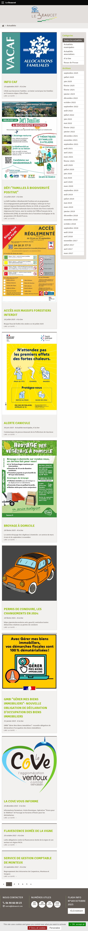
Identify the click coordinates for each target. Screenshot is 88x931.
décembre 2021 (71, 136)
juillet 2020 (69, 169)
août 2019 (68, 194)
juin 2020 (68, 173)
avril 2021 (68, 152)
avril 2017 (68, 249)
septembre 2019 (71, 190)
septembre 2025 (71, 73)
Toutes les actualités (73, 40)
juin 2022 (68, 119)
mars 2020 (68, 186)
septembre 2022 (71, 106)
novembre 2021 (70, 140)
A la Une (67, 58)
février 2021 (69, 161)
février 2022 (69, 127)
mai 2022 (68, 123)
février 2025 (69, 85)
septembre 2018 (71, 228)
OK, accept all (77, 924)
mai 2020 (68, 178)
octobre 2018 (70, 224)
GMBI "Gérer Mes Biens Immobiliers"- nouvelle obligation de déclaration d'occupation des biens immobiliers (25, 707)
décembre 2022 (71, 98)
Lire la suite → (10, 96)
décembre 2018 (71, 215)
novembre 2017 (70, 240)
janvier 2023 (69, 94)
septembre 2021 (71, 144)
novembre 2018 (70, 219)
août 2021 (68, 148)
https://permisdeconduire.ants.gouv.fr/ (19, 622)
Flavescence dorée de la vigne (28, 831)
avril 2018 (68, 236)
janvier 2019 (69, 211)
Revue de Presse (71, 62)
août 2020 (68, 165)
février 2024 (69, 90)
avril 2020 (68, 182)
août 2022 (68, 110)
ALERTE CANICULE (17, 423)
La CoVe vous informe (21, 801)
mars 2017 (68, 253)
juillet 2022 (69, 115)
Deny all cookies (37, 928)
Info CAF (10, 82)
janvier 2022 (69, 131)
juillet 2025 (69, 77)
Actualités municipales (69, 45)
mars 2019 (68, 207)
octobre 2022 (70, 102)
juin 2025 (68, 81)
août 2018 (68, 232)
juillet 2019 (69, 199)
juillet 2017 (69, 245)
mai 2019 (68, 203)
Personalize (55, 928)
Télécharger (76, 911)
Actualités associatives (69, 52)
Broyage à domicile (19, 526)
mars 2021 (68, 157)
